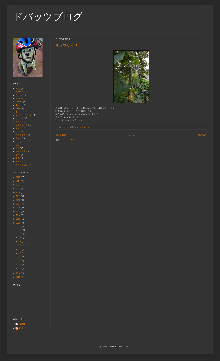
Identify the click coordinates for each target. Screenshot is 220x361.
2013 (18, 219)
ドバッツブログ (48, 16)
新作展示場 (20, 151)
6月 (20, 253)
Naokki (22, 324)
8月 (20, 241)
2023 (18, 185)
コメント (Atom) (67, 140)
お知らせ (19, 118)
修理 (17, 145)
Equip (18, 88)
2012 (18, 223)
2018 (18, 200)
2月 (20, 268)
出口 (17, 148)
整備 (17, 155)
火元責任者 (20, 135)
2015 (18, 211)
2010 (18, 273)
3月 (20, 265)
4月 (20, 261)
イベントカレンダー (24, 115)
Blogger (124, 347)
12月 (20, 230)
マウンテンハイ (22, 131)
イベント (19, 112)
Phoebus (19, 98)
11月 (20, 234)
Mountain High (21, 92)
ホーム (132, 135)
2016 (18, 207)
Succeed (19, 105)
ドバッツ (23, 328)
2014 (18, 215)
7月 (20, 249)
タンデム (19, 128)
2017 (18, 204)
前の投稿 (202, 135)
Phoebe (18, 95)
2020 (18, 192)
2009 (18, 277)
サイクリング (21, 125)
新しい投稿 (61, 135)
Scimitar (18, 102)
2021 (18, 188)
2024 (18, 181)
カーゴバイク (21, 122)
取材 (17, 141)
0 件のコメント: (87, 127)
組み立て (19, 161)
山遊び (18, 138)
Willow (18, 108)
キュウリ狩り (66, 45)
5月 (20, 257)
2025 (18, 177)
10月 (20, 237)
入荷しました (21, 165)
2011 (18, 226)
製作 (17, 158)
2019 (18, 196)
